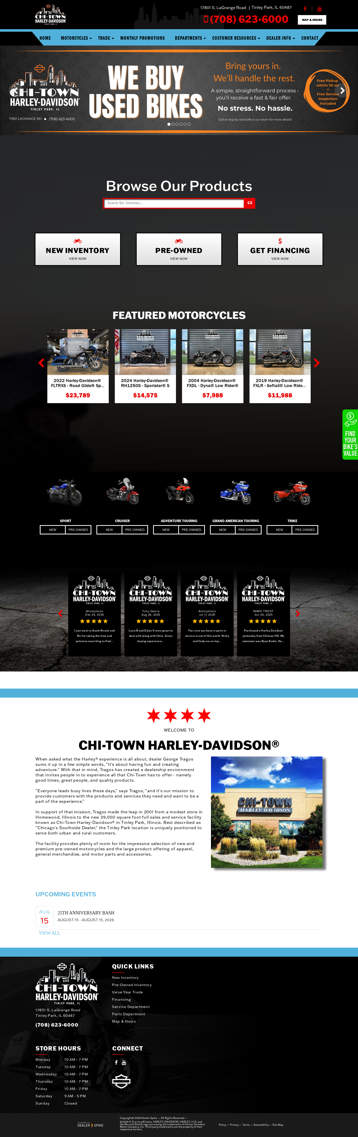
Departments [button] (188, 38)
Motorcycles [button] (74, 38)
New (52, 530)
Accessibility (261, 1124)
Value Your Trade (127, 992)
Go (250, 203)
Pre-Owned (78, 530)
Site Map (277, 1124)
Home (45, 38)
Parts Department (128, 1014)
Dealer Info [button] (278, 38)
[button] (16, 90)
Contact (309, 38)
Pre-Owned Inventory (132, 985)
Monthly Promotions (142, 38)
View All (49, 933)
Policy (222, 1124)
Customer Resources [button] (234, 38)
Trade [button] (104, 38)
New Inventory (125, 977)
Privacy (234, 1124)
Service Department (131, 1006)
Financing (121, 999)
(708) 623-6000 (57, 1025)
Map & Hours (124, 1021)
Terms (246, 1124)
